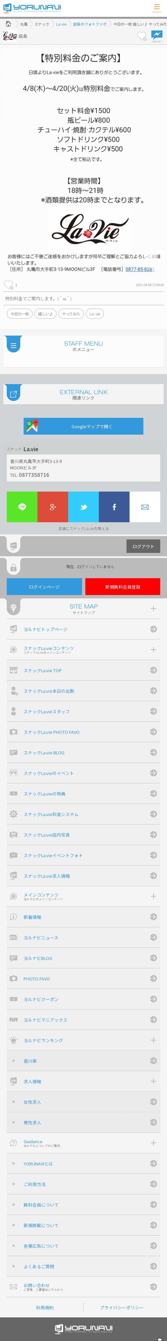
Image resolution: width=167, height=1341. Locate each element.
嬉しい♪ (45, 313)
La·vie (94, 313)
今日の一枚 (19, 313)
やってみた (71, 313)
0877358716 (34, 474)
